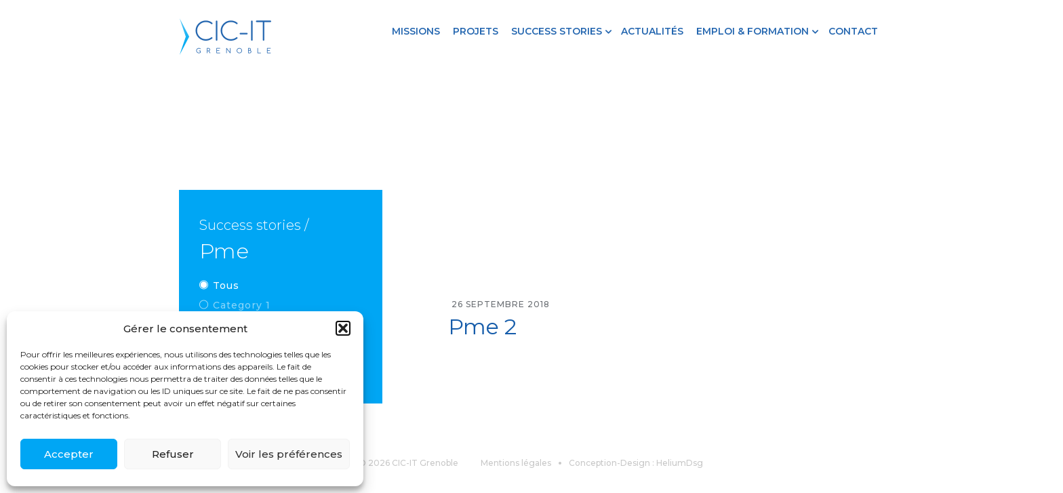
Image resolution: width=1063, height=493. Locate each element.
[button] (343, 328)
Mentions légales (516, 463)
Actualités (652, 31)
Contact (853, 31)
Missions (416, 31)
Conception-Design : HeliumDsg (636, 463)
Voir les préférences (288, 454)
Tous (226, 285)
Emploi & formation (752, 31)
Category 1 (241, 305)
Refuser (173, 454)
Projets (475, 31)
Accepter (69, 454)
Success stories (556, 31)
